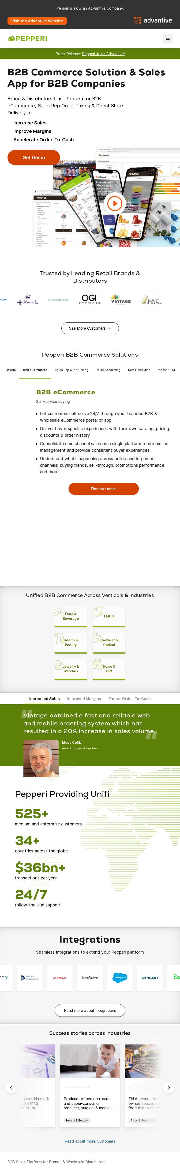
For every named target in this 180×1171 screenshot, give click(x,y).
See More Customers (87, 328)
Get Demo (33, 157)
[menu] (167, 38)
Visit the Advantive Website (37, 21)
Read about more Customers (90, 1147)
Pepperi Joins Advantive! (103, 53)
